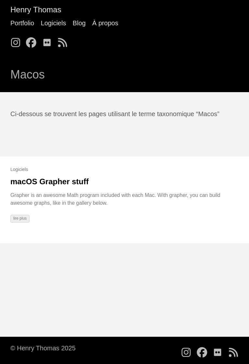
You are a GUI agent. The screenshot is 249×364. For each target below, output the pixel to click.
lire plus (20, 218)
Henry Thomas (35, 9)
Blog (79, 23)
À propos (105, 23)
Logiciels (53, 23)
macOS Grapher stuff (49, 181)
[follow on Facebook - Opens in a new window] (33, 40)
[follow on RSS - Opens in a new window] (64, 40)
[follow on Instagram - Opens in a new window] (17, 40)
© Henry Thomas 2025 (43, 348)
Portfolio (22, 23)
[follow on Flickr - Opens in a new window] (49, 40)
